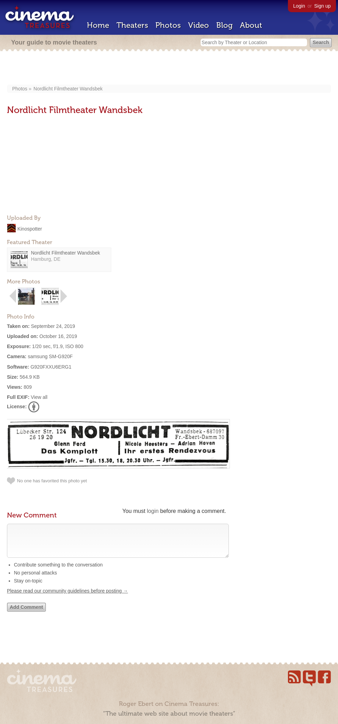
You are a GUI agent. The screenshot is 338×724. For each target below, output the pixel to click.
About (251, 25)
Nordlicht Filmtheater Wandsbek (68, 88)
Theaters (132, 25)
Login (299, 6)
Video (198, 25)
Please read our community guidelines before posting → (67, 598)
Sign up (322, 6)
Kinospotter (29, 228)
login (153, 511)
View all (39, 397)
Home (98, 25)
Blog (224, 25)
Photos (168, 25)
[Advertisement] (169, 68)
